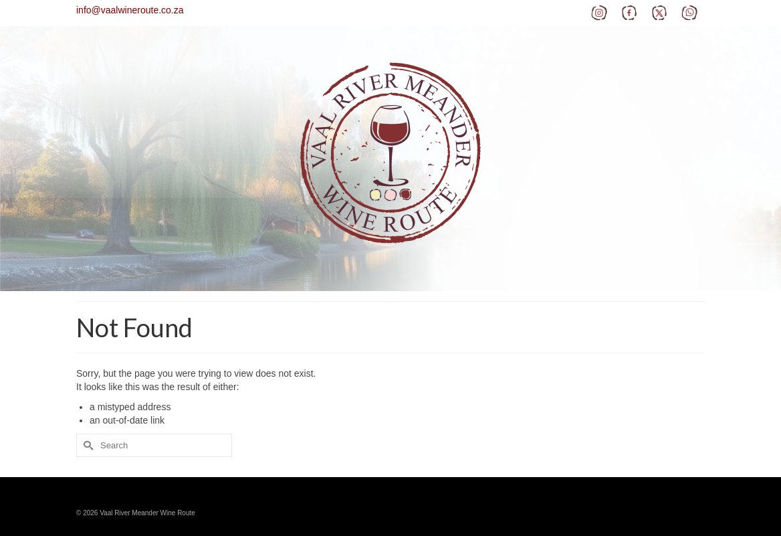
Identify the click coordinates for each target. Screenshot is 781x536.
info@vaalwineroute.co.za (130, 10)
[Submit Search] (86, 445)
